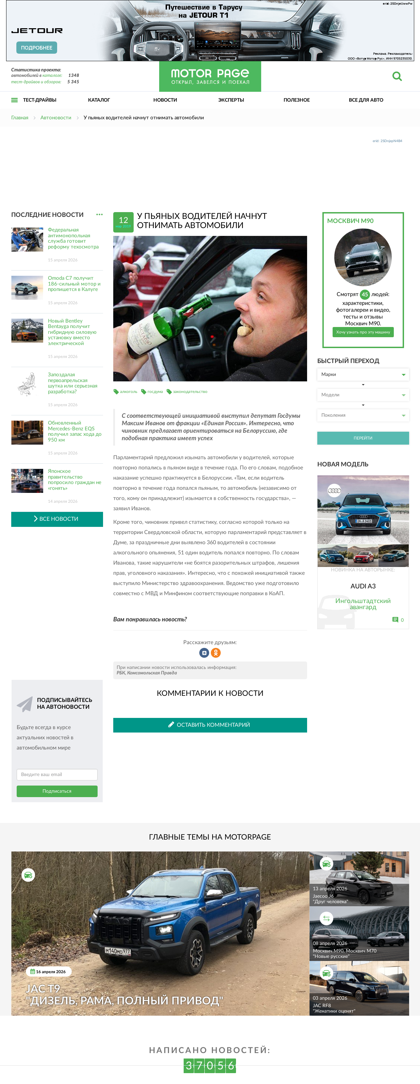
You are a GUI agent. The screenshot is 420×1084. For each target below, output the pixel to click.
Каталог (99, 100)
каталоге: (52, 75)
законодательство (190, 392)
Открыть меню (14, 107)
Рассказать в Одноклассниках (216, 653)
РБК (121, 673)
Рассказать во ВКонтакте (204, 653)
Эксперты (231, 100)
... (99, 214)
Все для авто (366, 100)
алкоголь (128, 392)
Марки (363, 374)
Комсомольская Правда (152, 673)
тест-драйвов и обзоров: (36, 82)
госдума (155, 392)
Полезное (297, 100)
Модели (363, 395)
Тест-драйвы (39, 100)
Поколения (363, 415)
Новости (165, 100)
